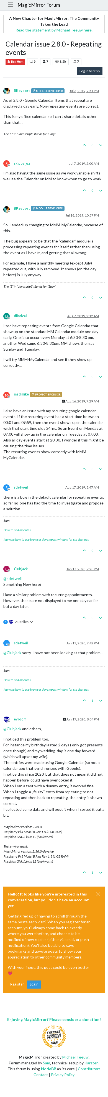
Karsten (91, 1062)
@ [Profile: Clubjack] (12, 652)
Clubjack (21, 569)
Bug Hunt (15, 62)
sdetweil (21, 487)
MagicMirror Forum (38, 5)
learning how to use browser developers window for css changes (46, 539)
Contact (41, 1074)
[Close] (98, 894)
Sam (46, 1062)
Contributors (89, 1068)
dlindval (20, 316)
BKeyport (22, 91)
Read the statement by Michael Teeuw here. (54, 30)
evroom (20, 719)
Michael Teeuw (75, 1057)
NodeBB (48, 1068)
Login (34, 984)
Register (17, 984)
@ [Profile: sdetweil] (12, 578)
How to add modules (17, 530)
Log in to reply (89, 71)
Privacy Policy (62, 1074)
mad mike (21, 394)
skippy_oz (22, 163)
